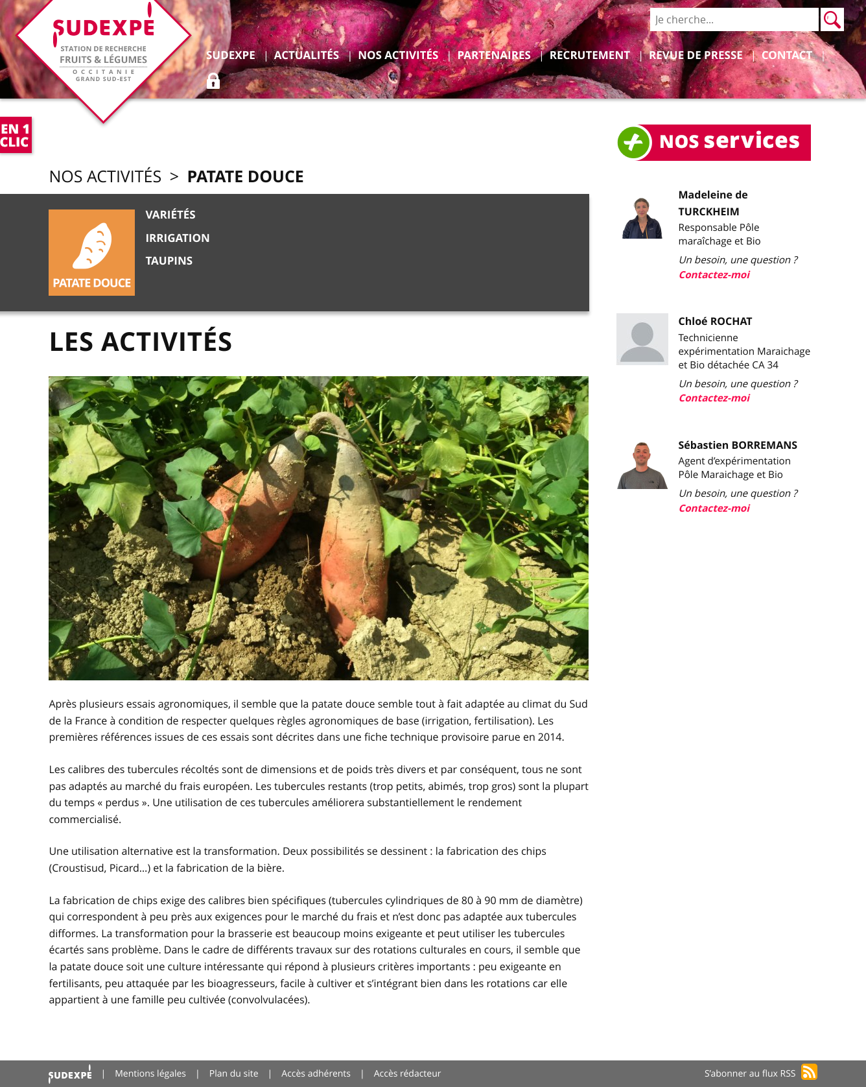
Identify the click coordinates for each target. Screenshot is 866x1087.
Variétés (170, 215)
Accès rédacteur (407, 1074)
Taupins (169, 261)
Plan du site (234, 1074)
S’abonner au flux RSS (750, 1074)
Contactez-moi (714, 274)
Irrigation (177, 238)
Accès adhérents (316, 1074)
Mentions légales (150, 1074)
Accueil (70, 1073)
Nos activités (105, 176)
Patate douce (245, 176)
